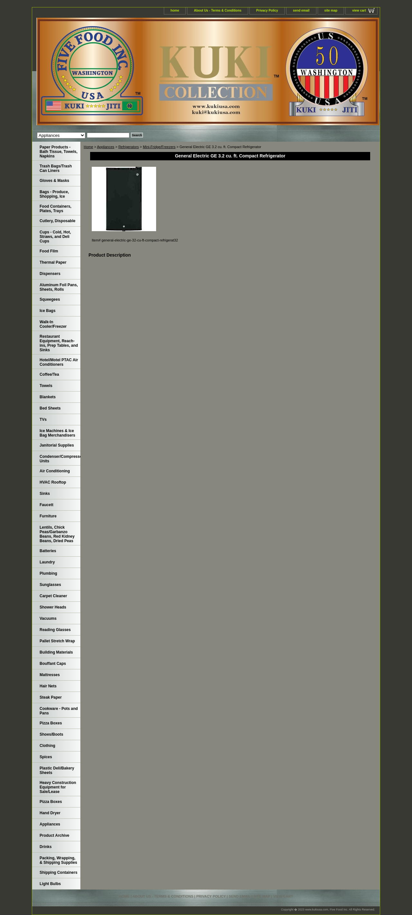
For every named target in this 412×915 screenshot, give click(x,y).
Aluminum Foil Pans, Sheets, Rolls (59, 287)
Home (88, 147)
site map (331, 10)
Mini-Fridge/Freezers (159, 147)
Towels (46, 385)
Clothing (47, 745)
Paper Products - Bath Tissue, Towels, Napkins (59, 151)
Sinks (45, 493)
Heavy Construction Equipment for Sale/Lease (58, 787)
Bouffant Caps (53, 663)
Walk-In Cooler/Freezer (53, 324)
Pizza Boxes (51, 723)
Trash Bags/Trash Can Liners (56, 168)
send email (301, 10)
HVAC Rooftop (53, 482)
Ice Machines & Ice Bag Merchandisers (57, 433)
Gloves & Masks (54, 180)
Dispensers (50, 273)
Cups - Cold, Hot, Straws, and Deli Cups (55, 236)
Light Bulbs (50, 884)
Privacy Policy (267, 10)
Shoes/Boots (51, 734)
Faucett (46, 505)
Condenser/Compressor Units (60, 458)
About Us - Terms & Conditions (217, 10)
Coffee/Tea (49, 374)
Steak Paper (51, 697)
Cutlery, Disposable (57, 221)
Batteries (48, 551)
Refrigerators (128, 147)
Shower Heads (53, 607)
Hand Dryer (50, 813)
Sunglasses (50, 584)
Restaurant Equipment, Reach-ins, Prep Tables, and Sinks (59, 343)
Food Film (49, 251)
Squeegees (50, 299)
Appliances (105, 147)
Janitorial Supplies (57, 445)
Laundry (47, 562)
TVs (43, 419)
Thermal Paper (53, 262)
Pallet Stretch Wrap (57, 641)
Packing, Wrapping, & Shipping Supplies (58, 860)
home (175, 10)
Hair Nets (48, 686)
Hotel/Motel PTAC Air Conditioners (59, 362)
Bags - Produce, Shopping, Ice (54, 194)
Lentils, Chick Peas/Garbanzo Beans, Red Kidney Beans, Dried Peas (57, 534)
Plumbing (48, 573)
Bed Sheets (50, 408)
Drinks (46, 846)
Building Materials (56, 652)
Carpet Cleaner (53, 596)
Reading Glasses (55, 629)
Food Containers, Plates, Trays (55, 208)
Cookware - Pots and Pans (59, 710)
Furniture (48, 516)
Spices (46, 757)
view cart (359, 10)
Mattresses (50, 675)
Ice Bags (47, 310)
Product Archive (54, 835)
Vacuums (48, 618)
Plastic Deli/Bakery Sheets (57, 770)
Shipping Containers (58, 872)
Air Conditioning (55, 471)
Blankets (48, 397)
